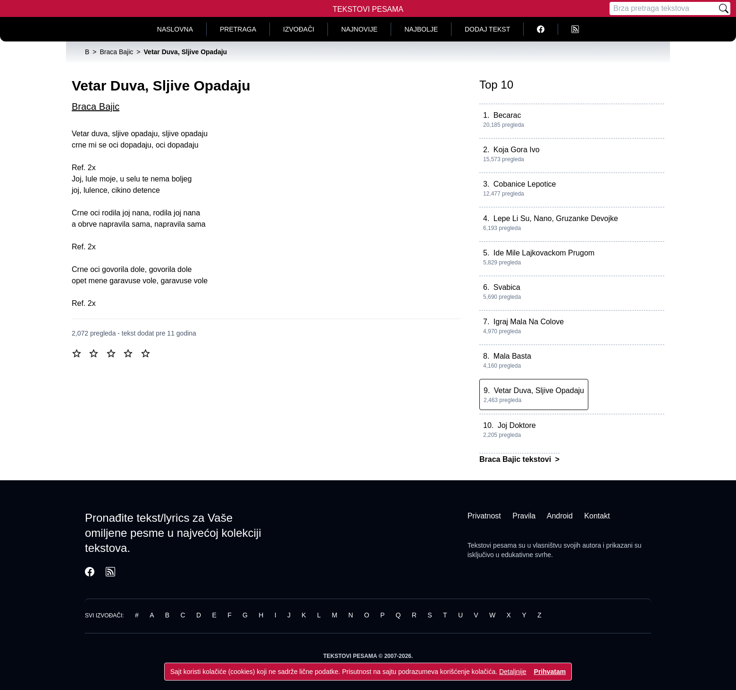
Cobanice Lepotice (524, 184)
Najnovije (359, 29)
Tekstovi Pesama (368, 9)
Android (560, 516)
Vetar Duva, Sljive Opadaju (539, 390)
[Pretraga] (663, 8)
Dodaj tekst (487, 29)
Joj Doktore (517, 425)
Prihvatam (550, 671)
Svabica (506, 287)
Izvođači (298, 29)
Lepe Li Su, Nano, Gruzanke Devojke (555, 218)
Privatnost (484, 516)
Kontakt (597, 516)
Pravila (523, 516)
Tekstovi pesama (492, 545)
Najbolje (421, 29)
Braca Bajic (95, 106)
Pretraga (238, 29)
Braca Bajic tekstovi (516, 459)
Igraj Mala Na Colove (528, 322)
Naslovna (175, 29)
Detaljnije (513, 671)
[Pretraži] (723, 8)
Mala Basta (512, 356)
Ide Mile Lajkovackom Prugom (543, 253)
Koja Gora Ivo (516, 150)
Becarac (507, 115)
